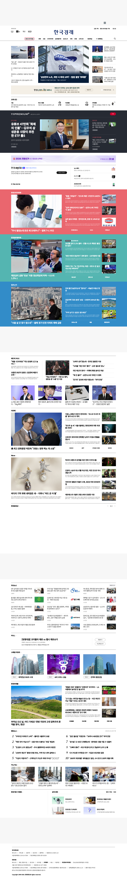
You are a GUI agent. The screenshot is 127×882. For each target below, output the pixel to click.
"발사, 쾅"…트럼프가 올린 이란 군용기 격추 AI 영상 (22, 63)
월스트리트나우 (71, 241)
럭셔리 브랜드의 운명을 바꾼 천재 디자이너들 (80, 460)
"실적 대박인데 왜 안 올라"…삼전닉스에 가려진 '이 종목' (81, 208)
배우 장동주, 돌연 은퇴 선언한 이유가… (49, 403)
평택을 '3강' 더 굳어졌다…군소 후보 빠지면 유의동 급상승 (94, 599)
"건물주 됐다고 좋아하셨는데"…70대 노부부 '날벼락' (49, 784)
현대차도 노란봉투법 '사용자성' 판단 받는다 (22, 75)
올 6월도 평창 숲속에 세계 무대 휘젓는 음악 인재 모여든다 (21, 599)
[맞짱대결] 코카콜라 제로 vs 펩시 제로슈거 (40, 639)
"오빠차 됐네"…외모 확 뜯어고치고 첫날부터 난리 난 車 (88, 747)
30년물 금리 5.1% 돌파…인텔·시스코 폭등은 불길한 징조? (82, 244)
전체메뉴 (100, 39)
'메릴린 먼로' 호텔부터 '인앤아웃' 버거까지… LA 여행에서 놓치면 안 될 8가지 (82, 688)
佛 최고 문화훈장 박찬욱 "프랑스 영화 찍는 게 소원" (33, 448)
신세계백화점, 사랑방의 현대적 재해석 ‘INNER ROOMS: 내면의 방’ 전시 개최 (81, 711)
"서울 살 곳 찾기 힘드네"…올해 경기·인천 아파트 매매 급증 (110, 79)
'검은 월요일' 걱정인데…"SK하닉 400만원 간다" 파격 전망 (89, 736)
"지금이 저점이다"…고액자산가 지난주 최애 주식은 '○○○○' (37, 758)
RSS (51, 862)
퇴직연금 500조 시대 (22, 677)
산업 (44, 39)
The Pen (14, 765)
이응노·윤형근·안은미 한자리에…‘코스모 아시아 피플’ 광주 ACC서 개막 (82, 415)
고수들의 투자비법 (96, 137)
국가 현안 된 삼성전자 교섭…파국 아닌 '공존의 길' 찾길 (23, 106)
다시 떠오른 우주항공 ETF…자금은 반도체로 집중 (86, 753)
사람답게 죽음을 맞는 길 (72, 105)
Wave (13, 455)
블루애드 (42, 853)
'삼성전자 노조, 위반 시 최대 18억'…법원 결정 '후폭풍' (63, 77)
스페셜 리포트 (15, 652)
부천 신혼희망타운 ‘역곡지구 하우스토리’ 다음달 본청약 (57, 626)
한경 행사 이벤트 (16, 792)
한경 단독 (94, 120)
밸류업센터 (107, 322)
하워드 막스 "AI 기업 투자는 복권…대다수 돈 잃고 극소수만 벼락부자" (82, 267)
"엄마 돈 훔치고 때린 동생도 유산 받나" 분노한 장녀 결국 (22, 784)
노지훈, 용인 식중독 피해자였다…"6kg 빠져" (21, 403)
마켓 (107, 230)
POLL (13, 635)
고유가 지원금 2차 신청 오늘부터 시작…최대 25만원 (22, 81)
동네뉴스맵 (74, 322)
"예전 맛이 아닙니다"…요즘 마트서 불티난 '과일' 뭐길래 (34, 742)
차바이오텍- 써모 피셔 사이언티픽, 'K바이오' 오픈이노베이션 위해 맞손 (22, 618)
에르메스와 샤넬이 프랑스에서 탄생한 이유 (79, 494)
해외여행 (96, 721)
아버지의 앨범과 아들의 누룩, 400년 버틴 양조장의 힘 (82, 483)
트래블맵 (71, 721)
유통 (75, 39)
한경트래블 (14, 684)
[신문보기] (12, 31)
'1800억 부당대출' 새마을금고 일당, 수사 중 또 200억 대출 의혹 (91, 758)
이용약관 (57, 862)
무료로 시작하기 (61, 172)
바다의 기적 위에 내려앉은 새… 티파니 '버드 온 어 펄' (34, 493)
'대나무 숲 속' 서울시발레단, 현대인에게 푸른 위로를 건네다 (82, 426)
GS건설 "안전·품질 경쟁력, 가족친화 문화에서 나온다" (58, 608)
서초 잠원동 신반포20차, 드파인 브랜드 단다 (94, 626)
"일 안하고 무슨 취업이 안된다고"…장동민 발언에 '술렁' (102, 403)
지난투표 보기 (100, 644)
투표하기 (100, 640)
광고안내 (35, 853)
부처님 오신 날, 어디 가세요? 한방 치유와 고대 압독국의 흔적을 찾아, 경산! (36, 723)
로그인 (114, 28)
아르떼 (13, 410)
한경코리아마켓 (16, 192)
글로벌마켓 (58, 39)
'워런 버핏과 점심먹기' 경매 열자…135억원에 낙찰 (82, 256)
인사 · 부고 (109, 792)
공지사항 (55, 792)
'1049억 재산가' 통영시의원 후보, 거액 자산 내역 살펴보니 (35, 753)
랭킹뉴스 (14, 731)
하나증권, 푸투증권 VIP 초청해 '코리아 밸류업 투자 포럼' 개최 (94, 590)
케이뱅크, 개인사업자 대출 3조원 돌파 (23, 625)
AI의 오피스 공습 (56, 677)
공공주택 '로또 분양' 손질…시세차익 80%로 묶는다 (82, 301)
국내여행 (84, 721)
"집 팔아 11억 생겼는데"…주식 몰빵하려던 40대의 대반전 (35, 747)
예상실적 (73, 277)
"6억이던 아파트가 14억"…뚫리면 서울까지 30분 (32, 736)
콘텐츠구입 (24, 862)
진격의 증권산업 (92, 677)
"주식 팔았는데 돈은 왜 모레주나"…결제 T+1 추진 (32, 230)
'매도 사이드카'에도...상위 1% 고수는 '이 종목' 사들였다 (99, 142)
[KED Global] (30, 31)
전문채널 (89, 39)
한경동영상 (14, 506)
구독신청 (21, 853)
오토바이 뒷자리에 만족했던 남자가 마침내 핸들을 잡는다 (82, 438)
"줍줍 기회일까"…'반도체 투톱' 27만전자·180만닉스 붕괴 (82, 197)
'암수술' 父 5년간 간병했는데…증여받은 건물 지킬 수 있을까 (90, 742)
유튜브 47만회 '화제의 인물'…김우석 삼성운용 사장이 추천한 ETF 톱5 (23, 130)
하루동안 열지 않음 (107, 90)
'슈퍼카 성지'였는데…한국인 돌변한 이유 (87, 361)
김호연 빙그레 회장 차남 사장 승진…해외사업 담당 (57, 599)
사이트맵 (39, 862)
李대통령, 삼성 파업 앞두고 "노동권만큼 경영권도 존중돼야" (109, 49)
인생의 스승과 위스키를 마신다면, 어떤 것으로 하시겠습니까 (82, 471)
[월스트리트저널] (24, 31)
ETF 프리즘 (14, 120)
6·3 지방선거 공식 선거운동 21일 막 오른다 (22, 69)
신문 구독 (96, 28)
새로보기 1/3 (112, 585)
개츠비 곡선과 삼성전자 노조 (46, 105)
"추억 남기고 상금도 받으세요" (75, 312)
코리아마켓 (50, 39)
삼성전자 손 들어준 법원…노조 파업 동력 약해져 (94, 608)
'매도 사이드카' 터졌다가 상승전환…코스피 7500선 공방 (110, 59)
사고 (114, 792)
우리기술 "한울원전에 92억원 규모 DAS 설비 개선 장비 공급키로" (58, 590)
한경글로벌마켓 (16, 237)
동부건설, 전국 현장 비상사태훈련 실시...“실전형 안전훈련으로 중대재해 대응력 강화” (94, 618)
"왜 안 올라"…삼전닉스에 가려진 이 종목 (87, 375)
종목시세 (90, 277)
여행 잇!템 (109, 721)
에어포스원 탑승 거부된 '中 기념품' (101, 106)
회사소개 (14, 853)
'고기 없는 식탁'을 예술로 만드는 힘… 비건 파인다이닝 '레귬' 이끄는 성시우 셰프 (82, 699)
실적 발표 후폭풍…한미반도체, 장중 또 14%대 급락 (82, 220)
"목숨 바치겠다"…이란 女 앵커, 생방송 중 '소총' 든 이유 (57, 378)
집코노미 (65, 39)
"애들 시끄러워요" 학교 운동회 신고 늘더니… (24, 362)
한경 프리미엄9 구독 (105, 28)
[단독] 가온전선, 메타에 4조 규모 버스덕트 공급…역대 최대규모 (99, 125)
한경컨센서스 (74, 230)
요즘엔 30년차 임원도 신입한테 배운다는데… (24, 373)
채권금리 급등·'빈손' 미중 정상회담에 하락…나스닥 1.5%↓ (32, 277)
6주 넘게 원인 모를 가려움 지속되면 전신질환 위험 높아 (21, 590)
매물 (91, 322)
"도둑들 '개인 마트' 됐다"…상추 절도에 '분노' (89, 366)
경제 (39, 39)
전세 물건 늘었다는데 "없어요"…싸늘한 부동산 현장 (82, 289)
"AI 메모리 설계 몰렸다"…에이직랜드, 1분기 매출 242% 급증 (57, 617)
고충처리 (28, 853)
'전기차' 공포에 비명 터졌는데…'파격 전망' (87, 379)
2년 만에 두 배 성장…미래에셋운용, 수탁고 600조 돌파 (21, 608)
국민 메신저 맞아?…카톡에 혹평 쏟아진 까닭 (88, 370)
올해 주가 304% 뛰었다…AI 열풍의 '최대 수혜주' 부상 (76, 403)
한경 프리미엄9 (29, 39)
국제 (71, 39)
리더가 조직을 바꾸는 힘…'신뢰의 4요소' (103, 784)
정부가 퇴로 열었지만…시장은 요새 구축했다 (76, 784)
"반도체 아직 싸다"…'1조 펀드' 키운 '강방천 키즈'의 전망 (109, 69)
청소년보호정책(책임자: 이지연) (80, 862)
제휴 (20, 862)
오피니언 (81, 39)
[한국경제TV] (18, 31)
